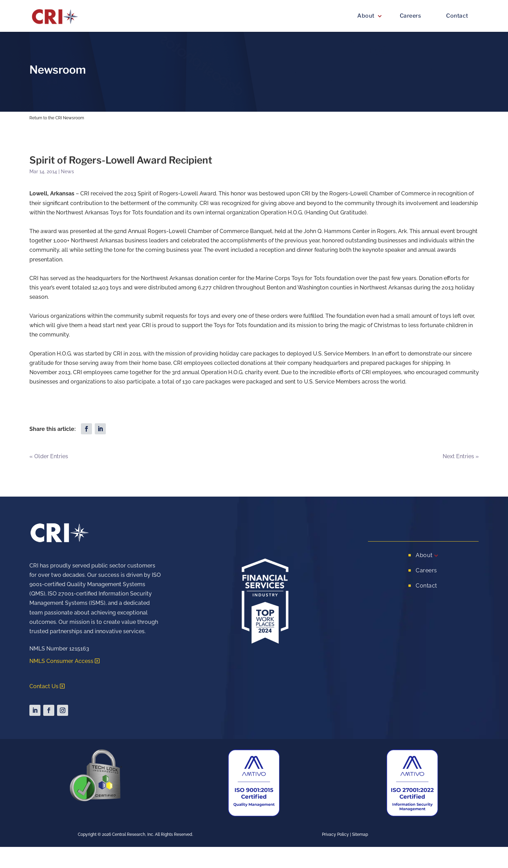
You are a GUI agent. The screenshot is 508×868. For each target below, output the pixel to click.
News (67, 171)
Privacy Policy (335, 834)
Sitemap (360, 834)
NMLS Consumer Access (61, 661)
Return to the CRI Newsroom (56, 118)
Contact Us (43, 686)
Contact (457, 15)
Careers (410, 15)
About (366, 15)
